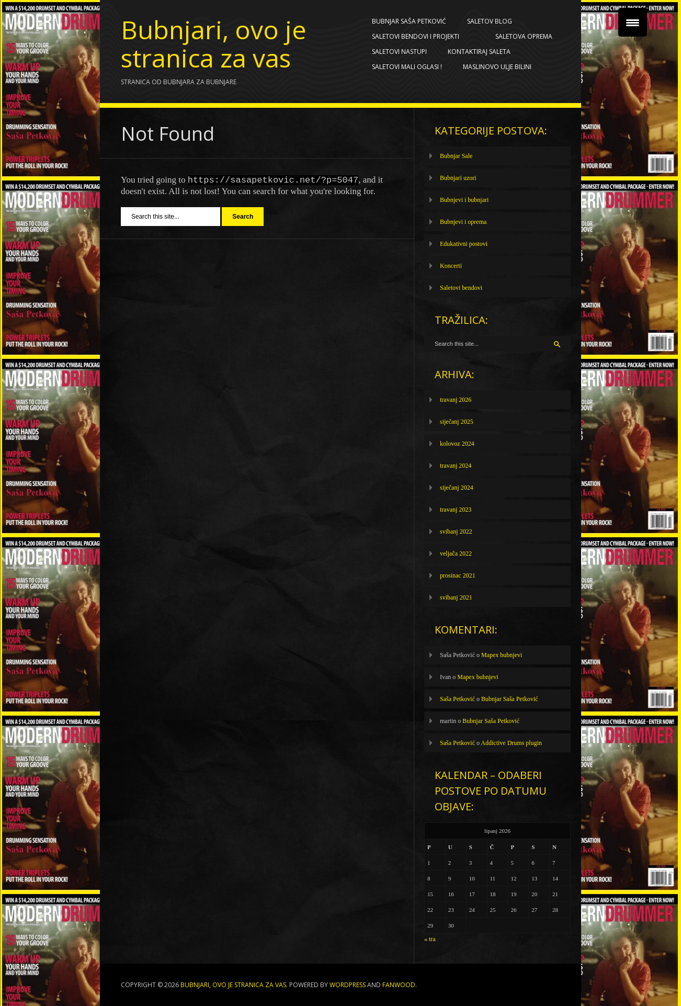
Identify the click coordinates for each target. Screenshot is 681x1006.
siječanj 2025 (456, 421)
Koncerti (451, 265)
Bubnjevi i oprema (463, 221)
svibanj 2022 (456, 531)
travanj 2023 (455, 509)
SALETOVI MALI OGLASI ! (407, 66)
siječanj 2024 (456, 487)
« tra (430, 939)
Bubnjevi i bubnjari (464, 200)
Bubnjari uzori (458, 178)
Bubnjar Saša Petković (409, 21)
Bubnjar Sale (456, 156)
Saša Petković (457, 699)
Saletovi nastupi (399, 51)
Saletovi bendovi (461, 287)
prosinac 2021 (457, 575)
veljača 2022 (456, 553)
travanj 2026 (455, 399)
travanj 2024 (455, 465)
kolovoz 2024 (457, 443)
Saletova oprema (526, 36)
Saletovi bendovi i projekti (417, 36)
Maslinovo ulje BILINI (497, 66)
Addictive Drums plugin (511, 743)
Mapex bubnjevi (501, 655)
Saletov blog (492, 21)
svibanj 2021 (456, 597)
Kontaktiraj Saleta (479, 51)
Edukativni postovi (463, 243)
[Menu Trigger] (632, 22)
